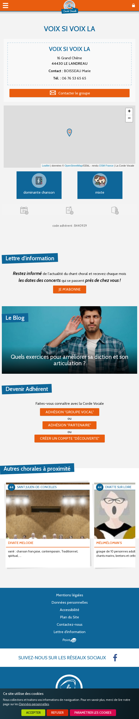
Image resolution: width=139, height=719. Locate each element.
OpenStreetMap (73, 165)
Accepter (33, 712)
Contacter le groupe (74, 93)
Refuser (57, 712)
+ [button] (129, 111)
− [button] (129, 118)
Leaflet (46, 165)
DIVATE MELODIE (20, 543)
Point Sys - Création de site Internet (69, 640)
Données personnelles (34, 704)
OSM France (106, 165)
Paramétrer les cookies (92, 712)
